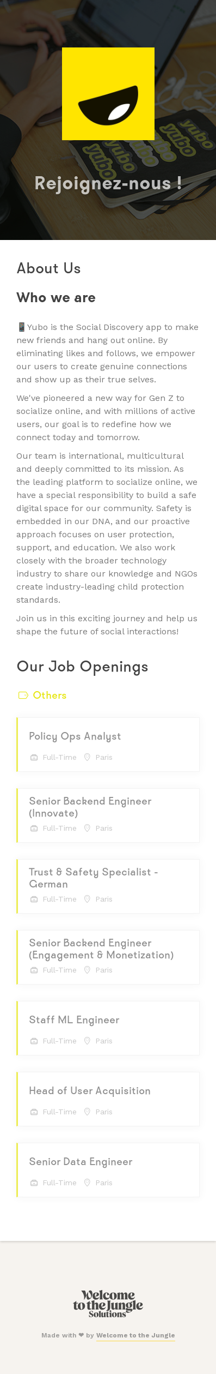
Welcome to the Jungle (135, 1335)
